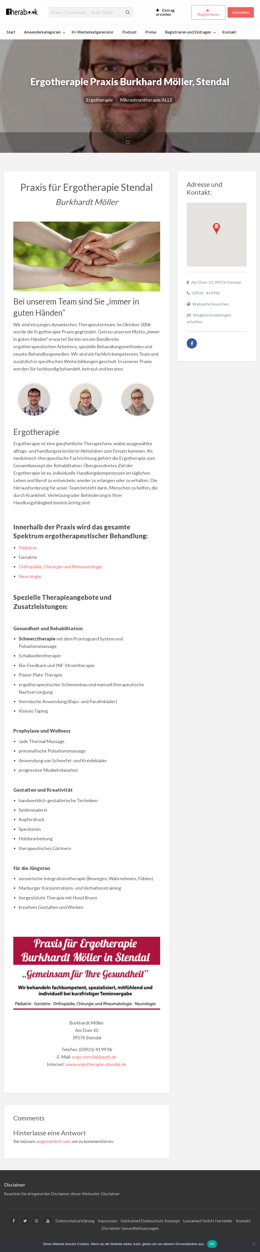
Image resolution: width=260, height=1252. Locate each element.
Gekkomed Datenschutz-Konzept (150, 1220)
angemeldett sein (53, 1141)
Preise (150, 32)
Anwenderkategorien (42, 32)
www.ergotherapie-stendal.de (96, 1064)
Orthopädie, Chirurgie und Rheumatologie (60, 566)
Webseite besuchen (210, 303)
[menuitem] (171, 12)
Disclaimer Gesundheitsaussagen (130, 1228)
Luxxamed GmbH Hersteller (208, 1220)
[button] (216, 229)
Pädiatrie (28, 547)
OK (212, 1244)
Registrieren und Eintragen (188, 32)
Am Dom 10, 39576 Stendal (216, 282)
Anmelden (240, 12)
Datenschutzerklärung (74, 1220)
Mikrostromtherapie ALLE (146, 100)
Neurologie (30, 576)
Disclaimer (110, 1193)
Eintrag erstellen (165, 12)
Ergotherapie (99, 100)
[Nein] (253, 1244)
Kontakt (229, 32)
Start (11, 32)
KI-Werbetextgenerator (93, 32)
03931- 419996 (206, 292)
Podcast (129, 32)
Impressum (107, 1220)
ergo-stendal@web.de (94, 1057)
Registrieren (208, 14)
